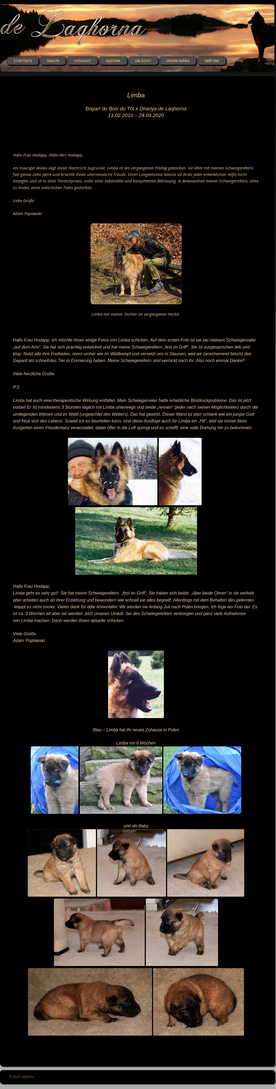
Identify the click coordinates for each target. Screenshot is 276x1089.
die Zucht (143, 61)
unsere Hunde (177, 61)
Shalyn (53, 61)
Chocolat (82, 61)
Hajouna (113, 61)
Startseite (23, 61)
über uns (211, 61)
